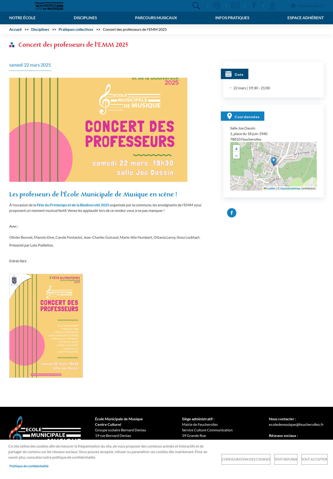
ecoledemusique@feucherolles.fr (296, 424)
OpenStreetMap (290, 188)
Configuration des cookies (246, 459)
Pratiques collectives (76, 29)
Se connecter (272, 5)
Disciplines (40, 29)
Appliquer (196, 6)
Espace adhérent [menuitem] (305, 17)
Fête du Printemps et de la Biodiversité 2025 (73, 205)
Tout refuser (285, 459)
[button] (98, 129)
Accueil (15, 29)
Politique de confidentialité (28, 466)
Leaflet (269, 188)
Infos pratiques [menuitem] (232, 17)
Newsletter (235, 5)
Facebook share (231, 212)
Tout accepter (314, 459)
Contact (217, 5)
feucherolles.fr (311, 5)
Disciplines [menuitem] (84, 17)
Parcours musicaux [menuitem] (155, 17)
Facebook (254, 5)
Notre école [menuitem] (23, 17)
